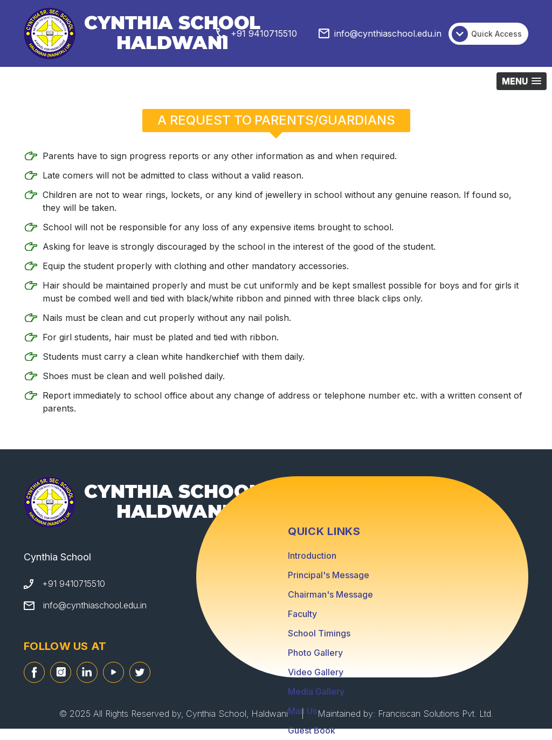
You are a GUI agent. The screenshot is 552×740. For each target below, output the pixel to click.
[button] (521, 81)
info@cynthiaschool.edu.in (387, 33)
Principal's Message (328, 575)
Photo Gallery (315, 652)
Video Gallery (315, 672)
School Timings (319, 633)
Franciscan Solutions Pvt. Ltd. (435, 713)
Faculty (302, 613)
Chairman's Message (330, 594)
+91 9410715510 (264, 33)
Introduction (312, 555)
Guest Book (311, 730)
